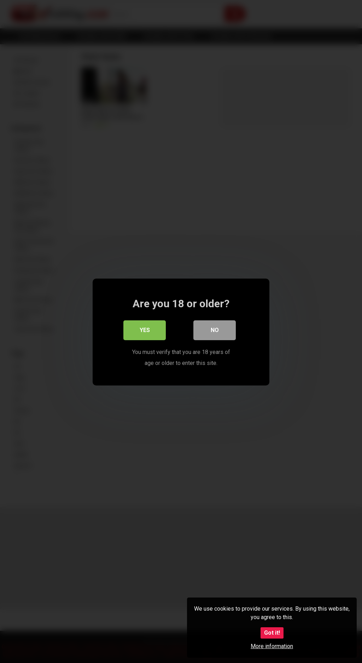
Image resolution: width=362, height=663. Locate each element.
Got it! (272, 632)
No (215, 329)
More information (272, 646)
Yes (145, 329)
